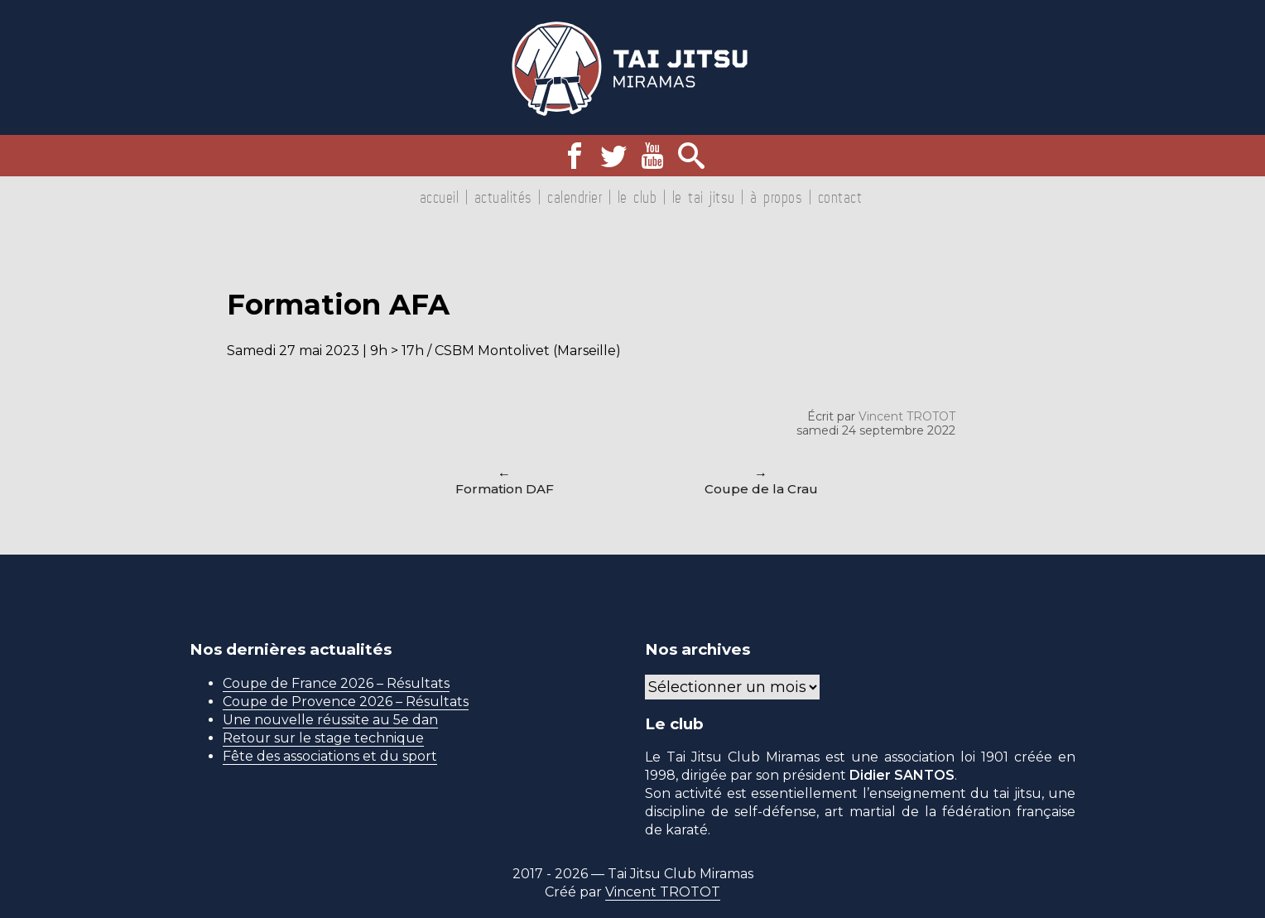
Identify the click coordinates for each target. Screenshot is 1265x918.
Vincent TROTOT (907, 416)
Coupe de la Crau (761, 489)
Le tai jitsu (703, 197)
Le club (637, 197)
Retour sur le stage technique (323, 738)
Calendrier (574, 197)
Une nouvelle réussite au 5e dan (330, 720)
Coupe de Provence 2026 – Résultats (346, 701)
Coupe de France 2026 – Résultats (336, 683)
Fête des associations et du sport (330, 756)
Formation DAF (504, 489)
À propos (776, 197)
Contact (840, 197)
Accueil (439, 197)
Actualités (503, 197)
